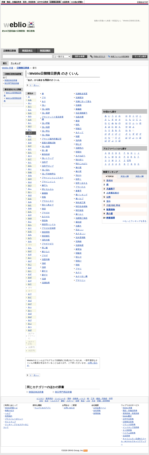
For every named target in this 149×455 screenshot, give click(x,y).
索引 (5, 63)
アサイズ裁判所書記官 (51, 139)
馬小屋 (109, 213)
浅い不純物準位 (49, 174)
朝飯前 (79, 253)
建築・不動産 (101, 398)
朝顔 (44, 209)
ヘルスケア (54, 401)
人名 (88, 401)
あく (30, 123)
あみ (30, 202)
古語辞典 (65, 2)
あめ (30, 208)
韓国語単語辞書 (36, 392)
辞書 (3, 2)
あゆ (30, 218)
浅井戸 (45, 162)
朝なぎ (79, 144)
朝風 (44, 197)
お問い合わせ (69, 408)
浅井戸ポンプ (48, 166)
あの (30, 179)
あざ (30, 268)
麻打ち (45, 185)
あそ (30, 146)
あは (30, 182)
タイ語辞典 (127, 430)
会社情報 (96, 410)
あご (30, 264)
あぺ (30, 327)
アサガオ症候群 (49, 228)
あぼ (30, 314)
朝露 (78, 136)
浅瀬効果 (46, 283)
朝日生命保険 (81, 206)
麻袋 (78, 121)
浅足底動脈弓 (81, 113)
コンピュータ (60, 398)
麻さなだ (46, 251)
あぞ (30, 281)
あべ (30, 310)
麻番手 (79, 191)
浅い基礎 (46, 113)
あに (30, 169)
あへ (30, 192)
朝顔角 (45, 220)
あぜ (30, 277)
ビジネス (40, 398)
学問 (111, 398)
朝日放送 (79, 210)
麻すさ (45, 271)
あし (30, 136)
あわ (30, 241)
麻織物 (45, 193)
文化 (41, 401)
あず (30, 274)
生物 (77, 401)
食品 (83, 401)
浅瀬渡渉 (79, 97)
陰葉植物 (110, 209)
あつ (30, 156)
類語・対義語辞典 (14, 2)
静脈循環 (110, 218)
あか (30, 116)
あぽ (30, 330)
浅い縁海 (46, 109)
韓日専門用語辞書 (63, 392)
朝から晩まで (48, 205)
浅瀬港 (79, 105)
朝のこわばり (81, 163)
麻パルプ (79, 198)
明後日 (79, 128)
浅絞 (44, 263)
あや (30, 215)
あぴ (30, 320)
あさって (79, 132)
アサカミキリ (48, 201)
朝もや (79, 257)
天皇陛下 (110, 189)
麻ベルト (79, 214)
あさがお (46, 216)
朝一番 (45, 150)
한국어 (109, 180)
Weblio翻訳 (127, 416)
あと (30, 162)
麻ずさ (45, 275)
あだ (30, 284)
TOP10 (109, 176)
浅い (44, 105)
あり (30, 228)
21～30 (139, 176)
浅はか (79, 175)
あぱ (30, 317)
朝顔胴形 (46, 232)
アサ (44, 97)
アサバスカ (80, 187)
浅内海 (79, 140)
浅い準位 (46, 131)
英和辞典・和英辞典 (131, 413)
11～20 (124, 176)
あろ (30, 238)
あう (30, 106)
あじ (30, 271)
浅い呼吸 (46, 123)
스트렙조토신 (112, 193)
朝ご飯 (45, 248)
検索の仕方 (9, 410)
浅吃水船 (46, 240)
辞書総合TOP (142, 2)
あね (30, 175)
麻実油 (79, 249)
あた (30, 149)
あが (30, 251)
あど (30, 297)
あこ (30, 130)
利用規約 (8, 416)
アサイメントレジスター (52, 178)
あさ (44, 101)
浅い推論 (46, 135)
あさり (79, 272)
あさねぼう (80, 156)
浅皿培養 (46, 259)
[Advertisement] (117, 27)
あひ (30, 185)
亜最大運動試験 (49, 143)
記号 (129, 160)
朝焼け (79, 261)
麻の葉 (79, 167)
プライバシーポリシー (14, 419)
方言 (93, 401)
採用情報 (96, 413)
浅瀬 (44, 279)
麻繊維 (79, 109)
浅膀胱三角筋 (81, 218)
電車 (69, 398)
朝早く (79, 179)
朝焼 (78, 265)
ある (30, 232)
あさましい (80, 233)
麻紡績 (79, 222)
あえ (30, 110)
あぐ (30, 258)
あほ (30, 195)
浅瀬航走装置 (81, 94)
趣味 (63, 401)
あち (30, 153)
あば (30, 301)
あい (30, 103)
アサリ (79, 269)
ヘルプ (7, 413)
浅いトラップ (48, 158)
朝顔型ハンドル (49, 224)
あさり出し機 (81, 276)
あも (30, 212)
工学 (92, 398)
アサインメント (49, 181)
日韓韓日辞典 (55, 2)
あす (30, 139)
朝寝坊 (79, 152)
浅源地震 (79, 245)
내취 (108, 197)
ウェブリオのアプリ (42, 408)
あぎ (30, 254)
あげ (30, 261)
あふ (30, 189)
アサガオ (46, 213)
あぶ (30, 307)
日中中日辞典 (42, 2)
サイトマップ (10, 422)
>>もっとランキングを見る (134, 221)
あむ (30, 205)
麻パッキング (81, 195)
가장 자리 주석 (113, 205)
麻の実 (79, 171)
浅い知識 (46, 146)
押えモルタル (48, 189)
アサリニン (80, 280)
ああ (30, 100)
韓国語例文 (27, 50)
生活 (46, 401)
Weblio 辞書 (7, 68)
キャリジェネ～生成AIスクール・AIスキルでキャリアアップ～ (133, 441)
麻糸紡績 (46, 154)
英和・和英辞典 (29, 2)
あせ (30, 143)
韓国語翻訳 (45, 50)
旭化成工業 (80, 202)
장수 (108, 201)
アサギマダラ (48, 244)
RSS (85, 450)
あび (30, 304)
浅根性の (79, 148)
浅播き (79, 226)
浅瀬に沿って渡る (83, 101)
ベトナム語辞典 (129, 433)
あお (30, 113)
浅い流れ (46, 170)
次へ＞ (36, 85)
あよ (30, 222)
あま (30, 199)
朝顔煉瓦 (46, 236)
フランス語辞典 (129, 424)
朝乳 (78, 125)
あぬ (30, 172)
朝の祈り (79, 160)
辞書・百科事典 (103, 401)
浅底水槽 (79, 117)
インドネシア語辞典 (131, 427)
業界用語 (49, 398)
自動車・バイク (79, 398)
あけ (30, 126)
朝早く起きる (81, 183)
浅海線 (79, 241)
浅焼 (44, 267)
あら (30, 225)
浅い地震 (46, 127)
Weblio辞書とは (11, 408)
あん (30, 248)
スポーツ (70, 401)
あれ (30, 235)
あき (30, 120)
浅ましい (79, 230)
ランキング (15, 63)
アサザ (45, 255)
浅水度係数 (80, 237)
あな (30, 166)
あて (30, 159)
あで (30, 294)
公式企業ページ (99, 408)
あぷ (30, 324)
